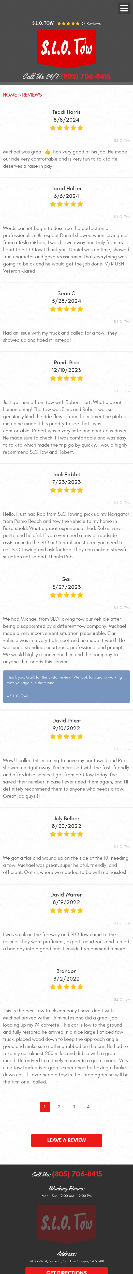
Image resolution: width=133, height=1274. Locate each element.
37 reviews (91, 23)
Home (10, 95)
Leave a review (66, 1140)
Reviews (32, 95)
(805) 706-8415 (77, 1173)
